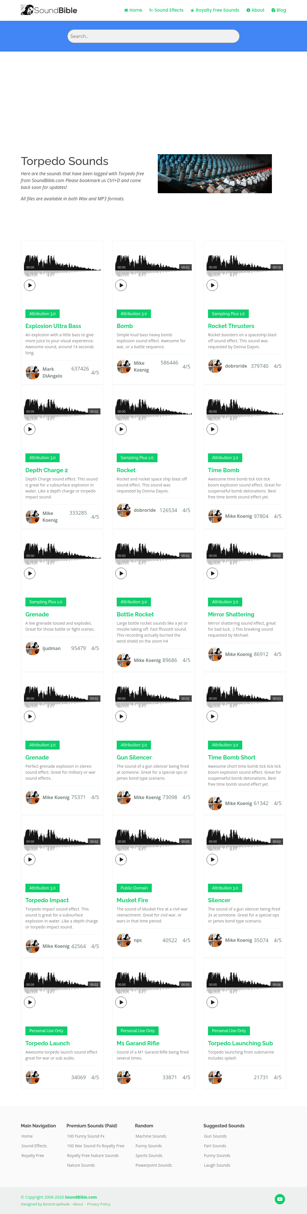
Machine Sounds (151, 1136)
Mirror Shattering (231, 614)
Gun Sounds (215, 1136)
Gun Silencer (134, 757)
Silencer (219, 900)
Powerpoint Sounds (154, 1165)
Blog (278, 10)
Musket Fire (132, 900)
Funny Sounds (149, 1146)
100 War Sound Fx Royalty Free (95, 1146)
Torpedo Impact (47, 900)
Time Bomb (223, 470)
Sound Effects (166, 10)
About (255, 10)
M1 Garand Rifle (138, 1043)
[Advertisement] (153, 94)
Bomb (125, 326)
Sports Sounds (149, 1156)
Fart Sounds (215, 1146)
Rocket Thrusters (231, 326)
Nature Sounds (81, 1165)
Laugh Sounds (217, 1165)
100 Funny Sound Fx (85, 1136)
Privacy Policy (98, 1204)
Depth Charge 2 (46, 470)
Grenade (37, 614)
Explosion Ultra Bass (53, 326)
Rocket (126, 470)
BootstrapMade (56, 1204)
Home (133, 10)
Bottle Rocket (135, 614)
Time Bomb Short (232, 757)
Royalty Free (32, 1156)
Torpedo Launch (47, 1043)
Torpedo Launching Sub (240, 1043)
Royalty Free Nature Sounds (93, 1156)
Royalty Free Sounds (214, 10)
